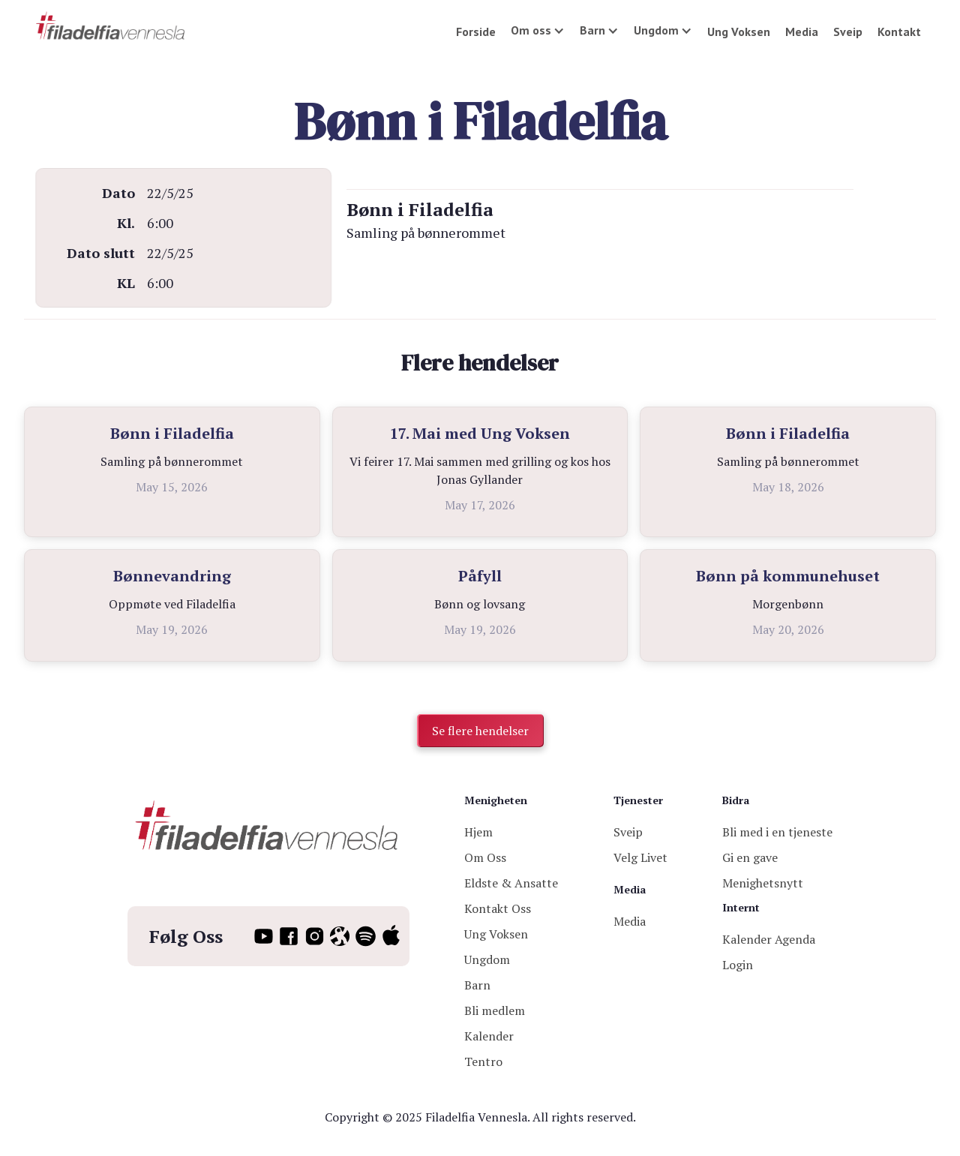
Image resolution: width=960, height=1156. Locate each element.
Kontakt (899, 31)
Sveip (847, 31)
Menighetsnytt (762, 883)
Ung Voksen (738, 31)
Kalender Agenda (768, 939)
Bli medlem (494, 1010)
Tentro (483, 1061)
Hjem (478, 832)
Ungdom (487, 959)
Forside (476, 31)
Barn (477, 985)
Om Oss (485, 857)
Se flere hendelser (480, 730)
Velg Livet (641, 857)
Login (737, 964)
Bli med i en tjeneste (777, 832)
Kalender (489, 1036)
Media (801, 31)
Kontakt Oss (497, 908)
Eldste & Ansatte (511, 883)
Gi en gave (750, 857)
